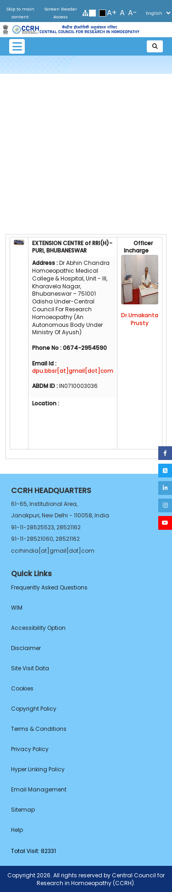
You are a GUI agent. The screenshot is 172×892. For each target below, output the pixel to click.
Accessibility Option (38, 628)
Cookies (22, 688)
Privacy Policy (30, 749)
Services (86, 153)
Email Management (39, 789)
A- (132, 12)
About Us (86, 105)
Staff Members (86, 137)
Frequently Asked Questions (49, 587)
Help (17, 830)
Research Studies (86, 169)
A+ (112, 12)
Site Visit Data (30, 668)
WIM (16, 607)
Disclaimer (26, 648)
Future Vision (86, 201)
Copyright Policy (33, 708)
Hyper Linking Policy (38, 769)
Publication (86, 185)
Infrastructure (86, 121)
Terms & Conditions (39, 729)
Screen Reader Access (60, 13)
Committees (86, 217)
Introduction (86, 89)
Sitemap (23, 809)
